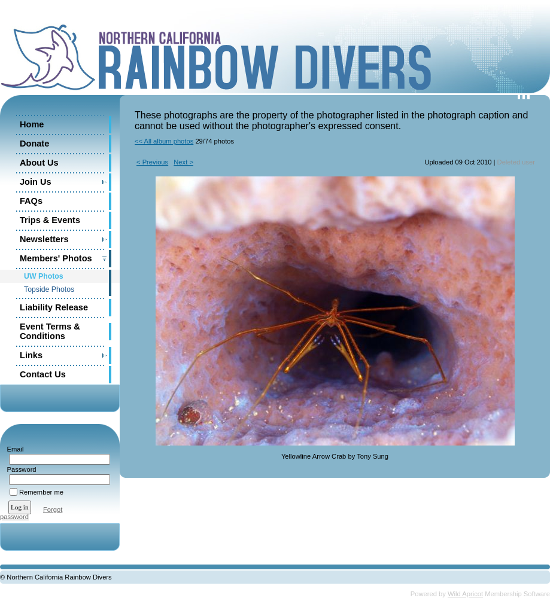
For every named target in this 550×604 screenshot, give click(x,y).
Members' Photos (56, 258)
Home (32, 124)
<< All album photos (164, 141)
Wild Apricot (465, 593)
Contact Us (43, 374)
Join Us (35, 182)
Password (19, 469)
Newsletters (44, 239)
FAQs (31, 201)
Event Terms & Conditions (50, 331)
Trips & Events (50, 220)
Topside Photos (49, 289)
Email (12, 449)
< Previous (152, 162)
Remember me (41, 492)
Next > (183, 162)
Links (31, 355)
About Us (39, 162)
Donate (34, 143)
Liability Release (54, 307)
